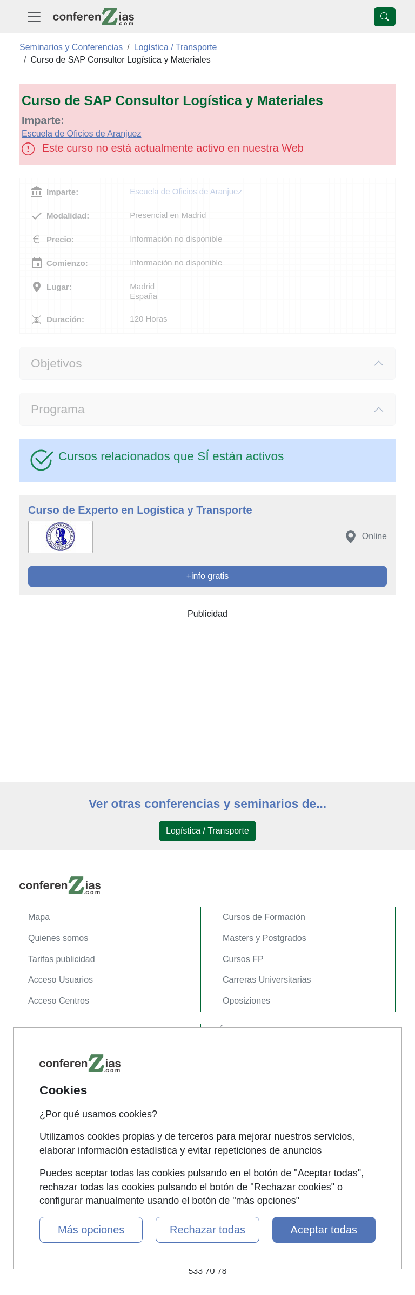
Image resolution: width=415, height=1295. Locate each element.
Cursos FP (243, 959)
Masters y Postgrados (264, 938)
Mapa (39, 917)
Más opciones (91, 1230)
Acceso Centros (58, 1000)
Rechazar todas (207, 1230)
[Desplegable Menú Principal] (34, 16)
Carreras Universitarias (267, 979)
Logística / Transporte (207, 830)
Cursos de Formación (264, 917)
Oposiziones (246, 1000)
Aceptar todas (324, 1230)
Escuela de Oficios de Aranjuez (81, 133)
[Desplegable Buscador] (385, 16)
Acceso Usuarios (60, 979)
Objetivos (56, 363)
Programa (58, 409)
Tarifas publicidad (61, 959)
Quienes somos (58, 938)
